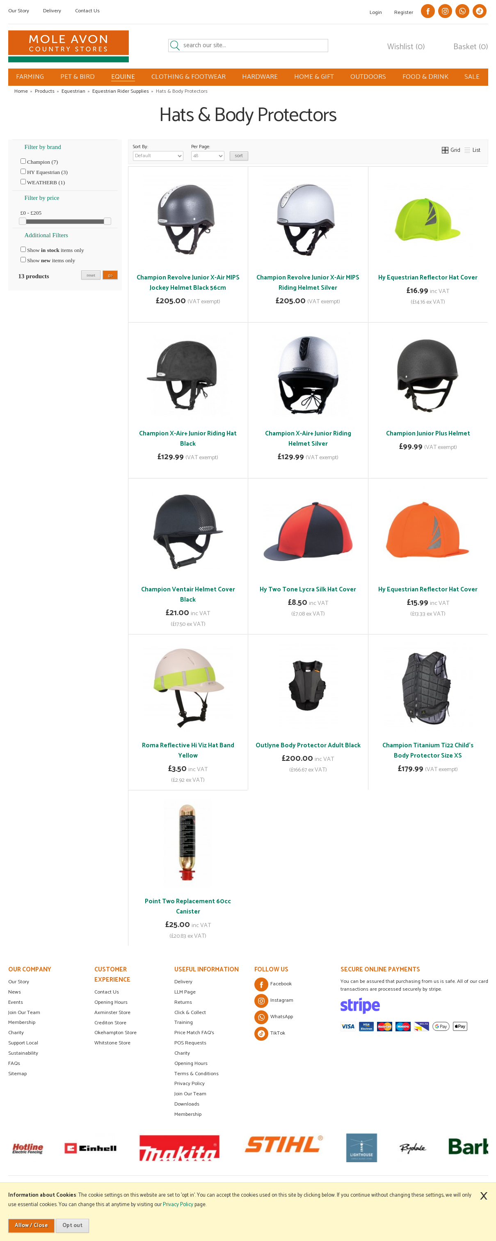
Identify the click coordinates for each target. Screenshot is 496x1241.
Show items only (52, 250)
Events (15, 1002)
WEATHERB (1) (43, 182)
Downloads (186, 1104)
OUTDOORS (368, 77)
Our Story (18, 11)
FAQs (14, 1063)
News (14, 992)
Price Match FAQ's (194, 1032)
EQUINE (123, 77)
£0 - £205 (31, 213)
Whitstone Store (112, 1043)
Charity (16, 1032)
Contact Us (87, 11)
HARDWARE (260, 77)
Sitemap (17, 1073)
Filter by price (42, 198)
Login (376, 12)
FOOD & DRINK (425, 77)
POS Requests (190, 1043)
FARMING (30, 77)
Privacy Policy (189, 1083)
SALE (472, 77)
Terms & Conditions (196, 1073)
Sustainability (23, 1053)
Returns (183, 1002)
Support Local (23, 1043)
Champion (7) (39, 161)
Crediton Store (110, 1023)
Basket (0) (470, 47)
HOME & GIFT (314, 77)
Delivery (52, 11)
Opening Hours (111, 1002)
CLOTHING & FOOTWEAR (188, 77)
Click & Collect (190, 1012)
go (110, 274)
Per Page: (207, 152)
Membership (21, 1022)
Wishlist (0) (406, 47)
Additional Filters (46, 235)
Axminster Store (112, 1012)
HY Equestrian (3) (44, 172)
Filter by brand (43, 147)
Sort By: (158, 152)
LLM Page (185, 992)
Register (403, 12)
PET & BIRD (77, 77)
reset (91, 274)
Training (183, 1022)
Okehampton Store (115, 1032)
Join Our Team (24, 1012)
